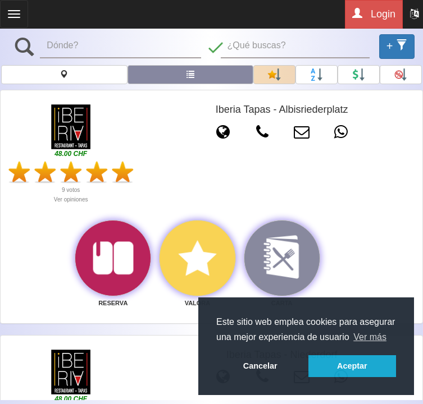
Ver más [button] (369, 337)
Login (373, 14)
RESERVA (113, 303)
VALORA (198, 303)
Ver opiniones (71, 199)
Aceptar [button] (352, 365)
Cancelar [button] (260, 365)
